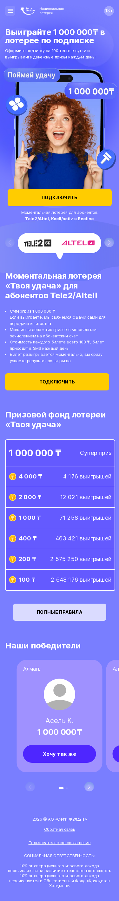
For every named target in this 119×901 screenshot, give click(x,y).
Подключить (60, 197)
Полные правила (59, 612)
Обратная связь (59, 829)
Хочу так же (59, 754)
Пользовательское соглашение (60, 842)
